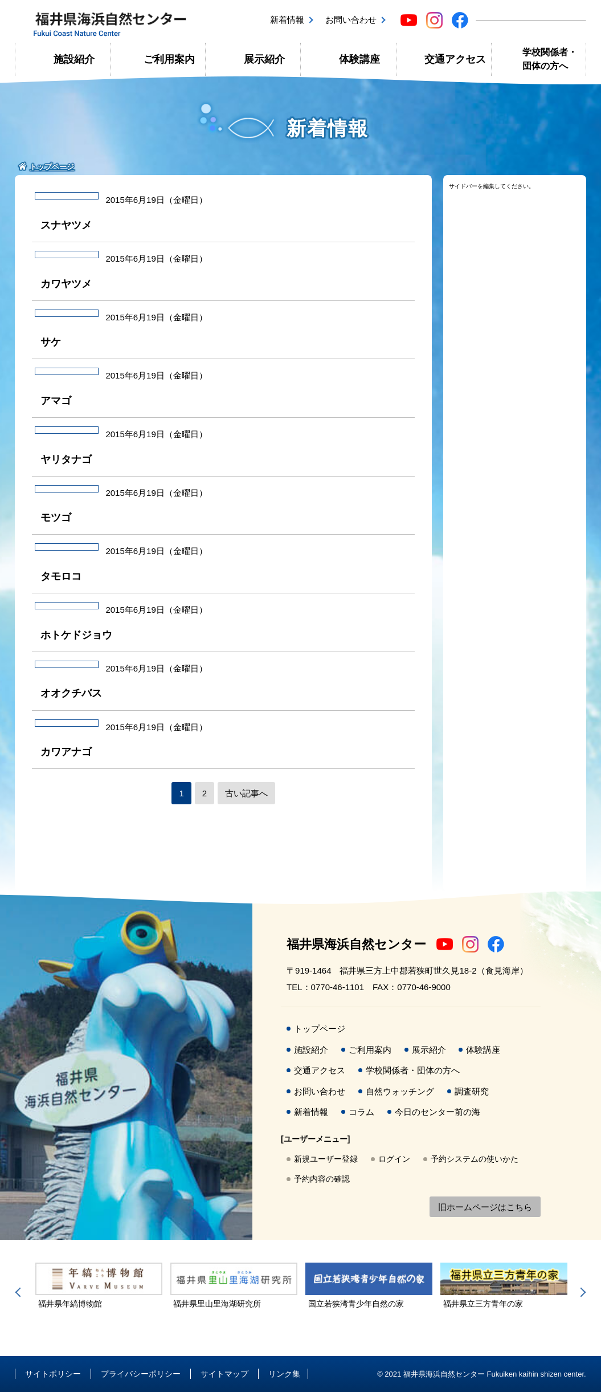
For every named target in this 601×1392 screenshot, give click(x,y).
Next (581, 1292)
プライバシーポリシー (141, 1373)
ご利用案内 (169, 59)
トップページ (319, 1028)
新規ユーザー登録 (326, 1158)
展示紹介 (264, 59)
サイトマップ (224, 1373)
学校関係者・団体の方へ (549, 59)
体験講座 (359, 59)
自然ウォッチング (400, 1091)
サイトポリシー (53, 1373)
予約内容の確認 (322, 1178)
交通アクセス (455, 59)
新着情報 (287, 20)
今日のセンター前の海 (437, 1112)
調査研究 (472, 1091)
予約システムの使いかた (474, 1158)
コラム (361, 1112)
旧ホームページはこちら (485, 1207)
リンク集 (284, 1373)
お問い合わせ (351, 20)
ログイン (394, 1158)
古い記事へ (246, 793)
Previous (20, 1292)
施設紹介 (74, 59)
